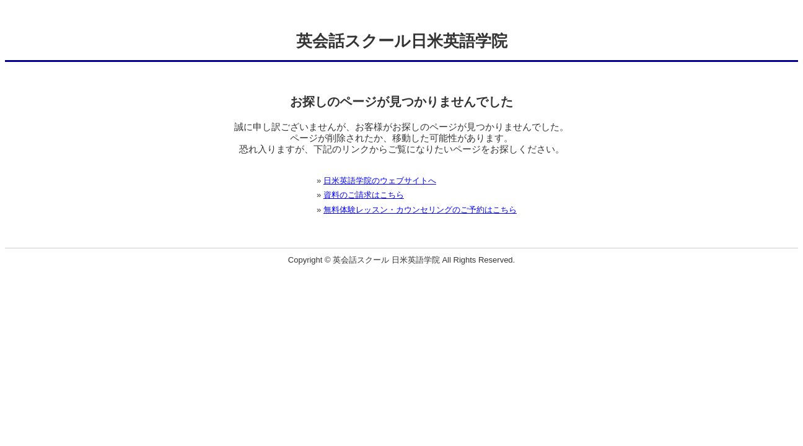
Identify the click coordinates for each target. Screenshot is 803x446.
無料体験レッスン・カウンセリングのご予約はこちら (420, 209)
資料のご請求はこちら (363, 194)
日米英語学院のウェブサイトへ (379, 180)
